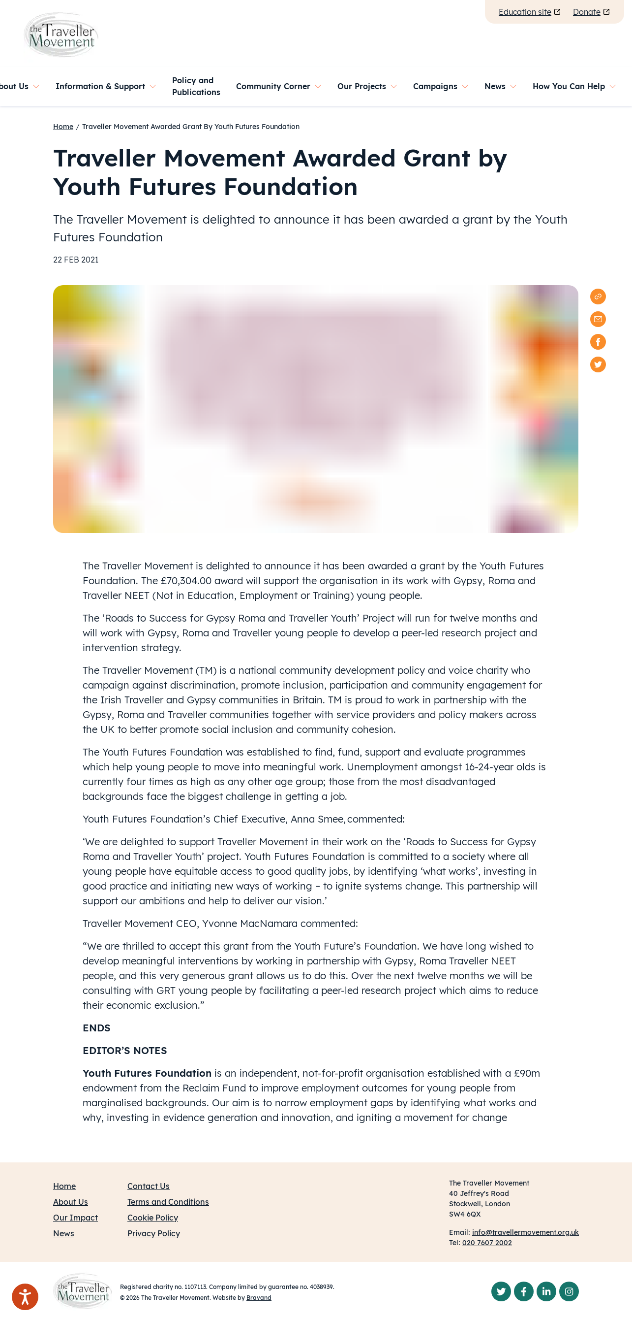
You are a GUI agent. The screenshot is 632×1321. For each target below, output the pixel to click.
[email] (598, 319)
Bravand (258, 1297)
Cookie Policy (152, 1217)
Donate (591, 12)
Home (63, 126)
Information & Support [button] (100, 86)
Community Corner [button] (273, 86)
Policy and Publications (196, 86)
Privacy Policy (153, 1233)
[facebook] (598, 342)
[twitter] (598, 364)
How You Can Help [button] (569, 86)
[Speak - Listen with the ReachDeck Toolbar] (25, 1297)
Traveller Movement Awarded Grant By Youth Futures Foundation (191, 126)
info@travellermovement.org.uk (525, 1232)
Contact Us (148, 1186)
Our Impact (75, 1217)
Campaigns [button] (435, 86)
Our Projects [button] (361, 86)
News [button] (495, 86)
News (63, 1233)
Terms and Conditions (168, 1202)
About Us (70, 1202)
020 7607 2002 (487, 1242)
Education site (530, 12)
